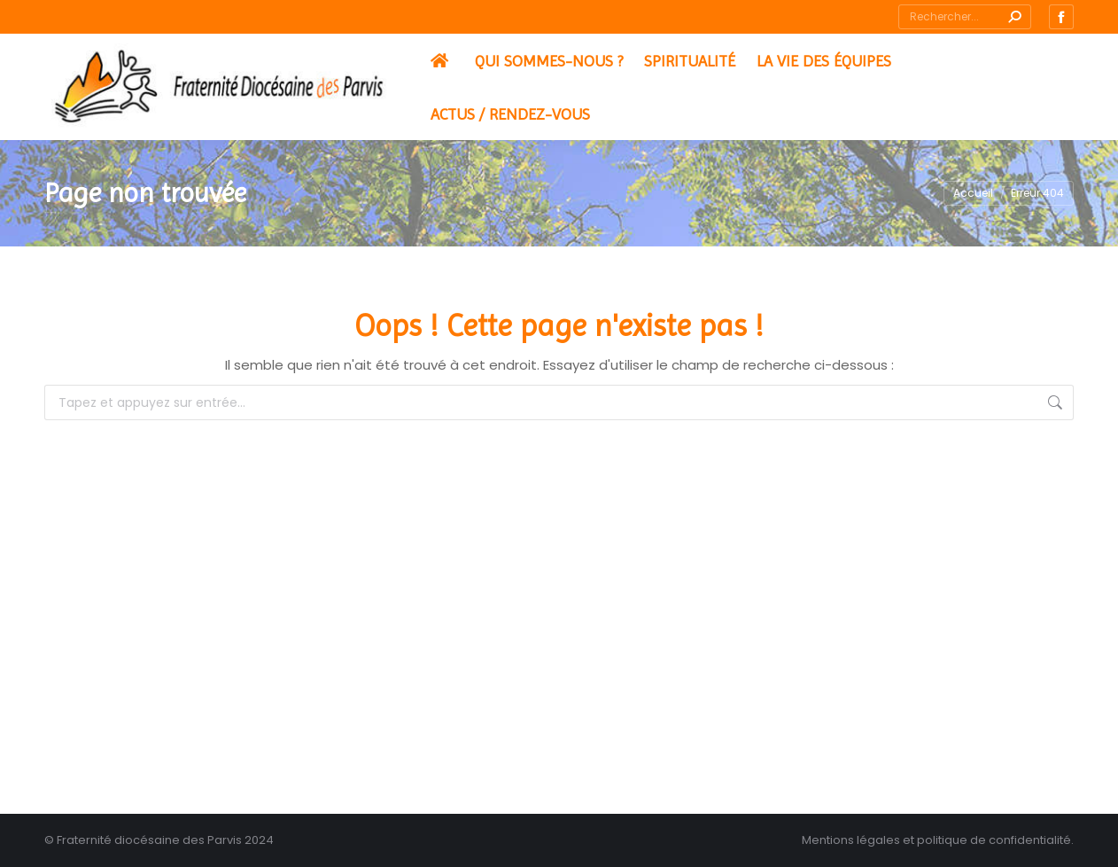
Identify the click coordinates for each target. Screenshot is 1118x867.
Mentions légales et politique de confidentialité (936, 840)
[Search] (964, 16)
